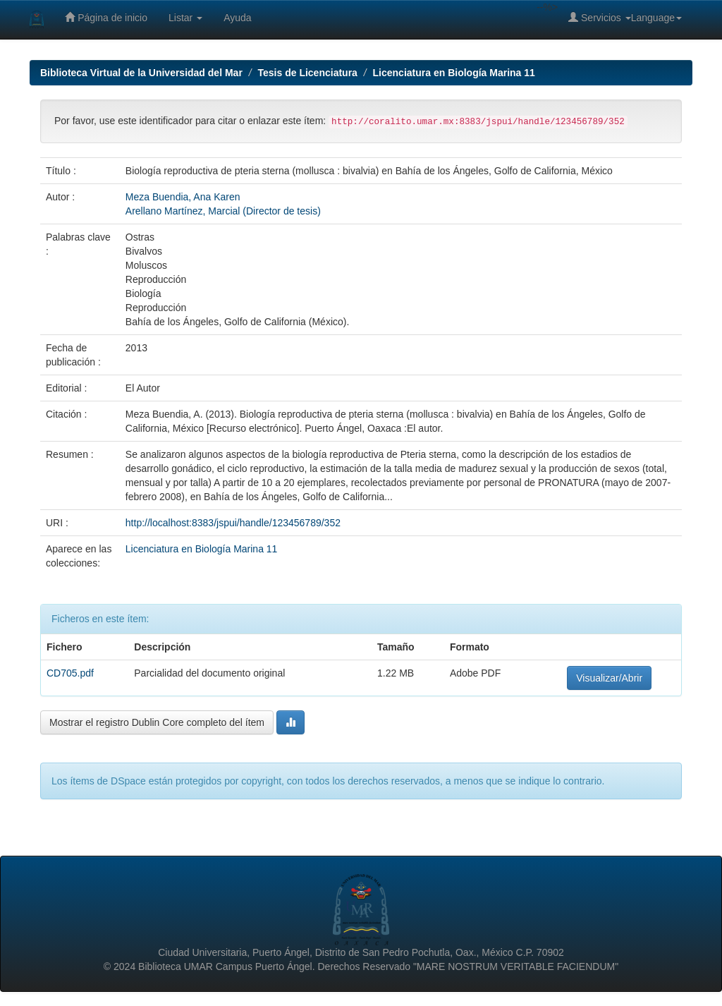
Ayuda (237, 17)
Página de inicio (106, 17)
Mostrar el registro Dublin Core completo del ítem (156, 722)
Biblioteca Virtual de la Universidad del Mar (141, 72)
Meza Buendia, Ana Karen (183, 196)
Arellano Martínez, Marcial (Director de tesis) (223, 211)
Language (656, 17)
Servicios (599, 17)
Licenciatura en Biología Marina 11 (454, 72)
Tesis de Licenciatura (307, 72)
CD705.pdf (70, 673)
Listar (185, 17)
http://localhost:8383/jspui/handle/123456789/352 (233, 522)
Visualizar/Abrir (609, 678)
